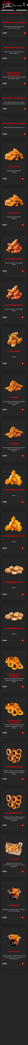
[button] (7, 13)
